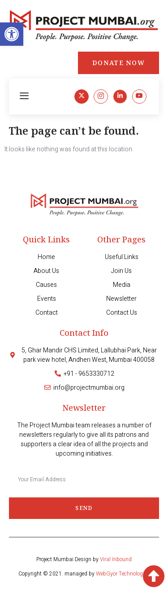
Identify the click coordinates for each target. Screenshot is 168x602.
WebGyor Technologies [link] (123, 574)
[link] (11, 34)
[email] (84, 479)
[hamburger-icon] (24, 96)
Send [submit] (83, 508)
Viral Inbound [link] (116, 559)
